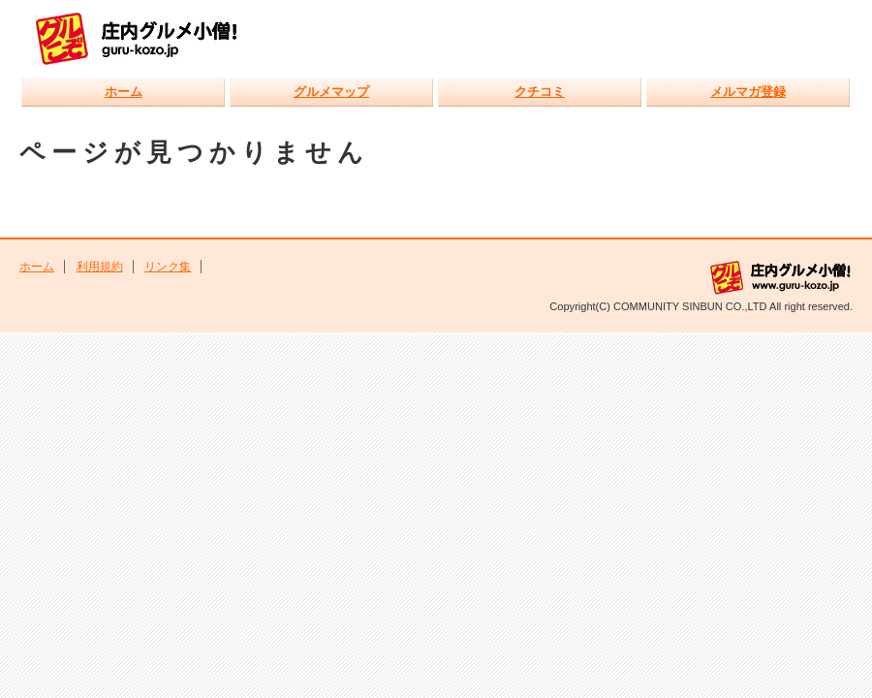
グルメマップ (331, 91)
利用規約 (100, 266)
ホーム (123, 91)
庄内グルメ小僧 (147, 38)
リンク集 (167, 266)
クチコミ (539, 91)
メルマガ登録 (748, 91)
